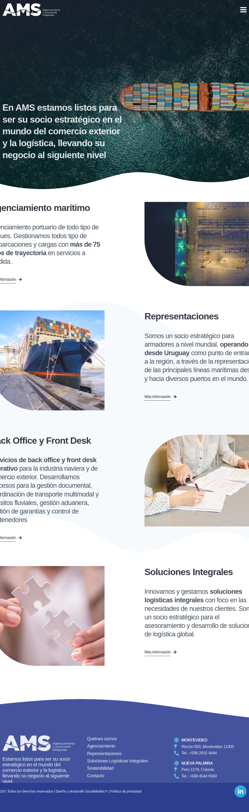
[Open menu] (243, 10)
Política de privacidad (46, 791)
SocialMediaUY (17, 791)
